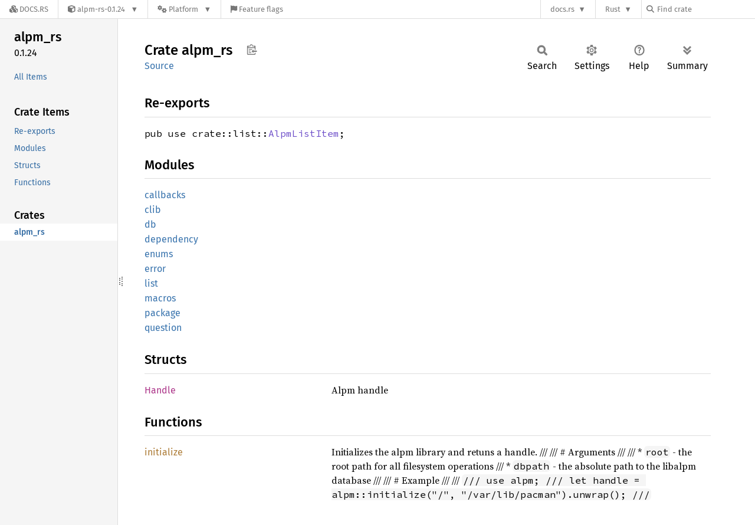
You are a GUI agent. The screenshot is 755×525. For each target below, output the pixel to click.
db (150, 224)
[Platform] (184, 9)
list (151, 283)
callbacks (165, 195)
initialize (164, 452)
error (155, 268)
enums (159, 254)
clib (153, 209)
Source (159, 65)
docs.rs (562, 9)
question (163, 327)
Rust (613, 9)
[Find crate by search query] (705, 9)
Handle (160, 390)
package (162, 313)
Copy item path (251, 50)
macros (160, 298)
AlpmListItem (303, 133)
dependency (171, 239)
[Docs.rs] (29, 9)
